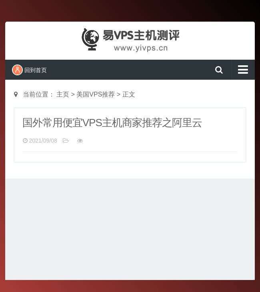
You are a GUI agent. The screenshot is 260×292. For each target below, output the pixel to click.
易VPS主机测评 (130, 40)
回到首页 (29, 69)
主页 (62, 94)
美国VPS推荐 (95, 94)
